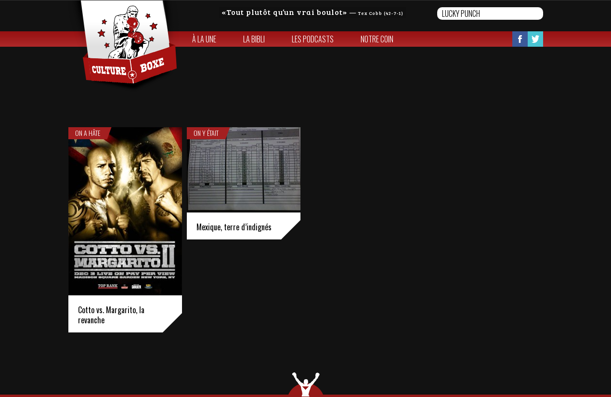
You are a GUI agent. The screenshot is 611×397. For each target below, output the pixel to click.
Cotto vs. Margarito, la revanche (111, 315)
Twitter (535, 39)
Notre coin (377, 39)
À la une (204, 39)
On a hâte (87, 133)
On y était (206, 133)
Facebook (520, 39)
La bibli (254, 39)
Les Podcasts (313, 39)
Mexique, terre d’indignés (234, 227)
